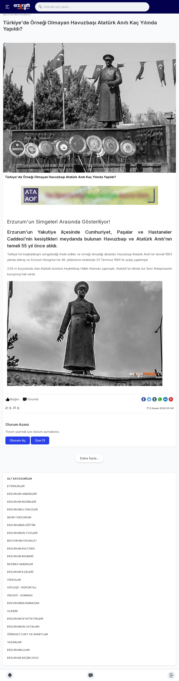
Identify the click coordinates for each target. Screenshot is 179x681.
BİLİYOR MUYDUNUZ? (22, 540)
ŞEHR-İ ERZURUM (19, 517)
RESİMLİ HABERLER (20, 564)
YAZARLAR (14, 642)
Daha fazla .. (89, 458)
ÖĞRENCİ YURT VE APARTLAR (27, 634)
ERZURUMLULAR (18, 649)
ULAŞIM (12, 611)
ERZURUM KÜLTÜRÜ (21, 548)
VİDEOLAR (14, 579)
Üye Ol (40, 440)
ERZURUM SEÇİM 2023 (23, 657)
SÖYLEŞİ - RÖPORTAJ (21, 587)
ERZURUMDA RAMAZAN (23, 603)
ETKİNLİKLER (16, 486)
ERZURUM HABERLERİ (22, 493)
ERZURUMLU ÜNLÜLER (22, 509)
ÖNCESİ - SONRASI (20, 595)
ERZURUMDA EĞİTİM (21, 525)
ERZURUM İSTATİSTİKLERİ (25, 618)
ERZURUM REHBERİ (20, 556)
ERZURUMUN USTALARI (23, 626)
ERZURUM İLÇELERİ (20, 571)
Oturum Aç (18, 440)
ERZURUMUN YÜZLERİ (22, 533)
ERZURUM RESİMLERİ (21, 501)
